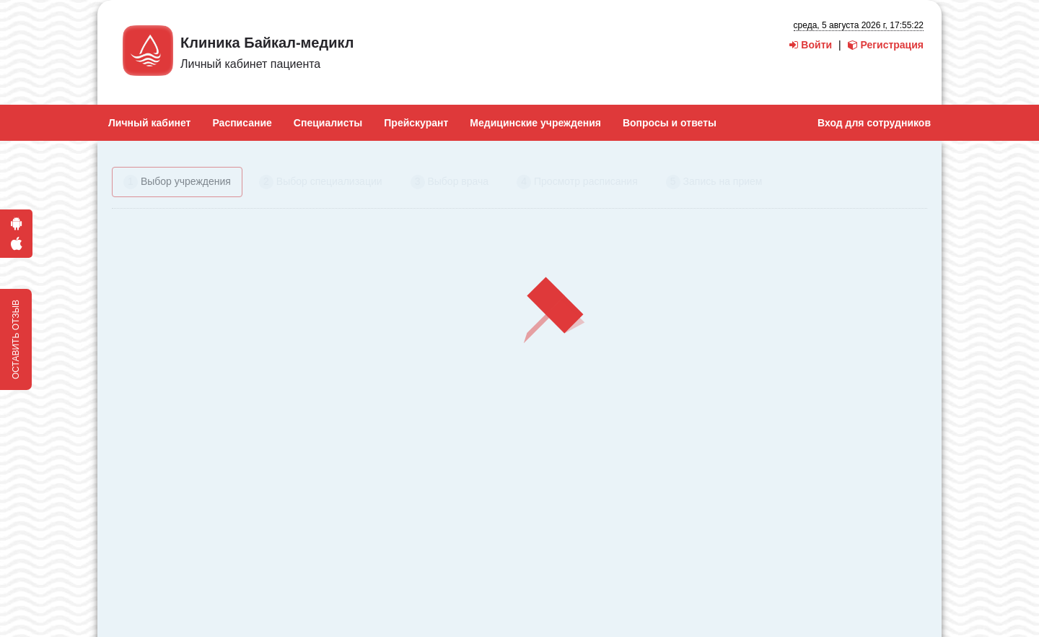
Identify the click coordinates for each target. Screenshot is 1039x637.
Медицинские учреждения (535, 123)
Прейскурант (416, 123)
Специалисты (328, 123)
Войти (810, 45)
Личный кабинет (149, 123)
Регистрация (886, 45)
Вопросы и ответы (669, 123)
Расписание (241, 123)
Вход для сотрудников (874, 123)
